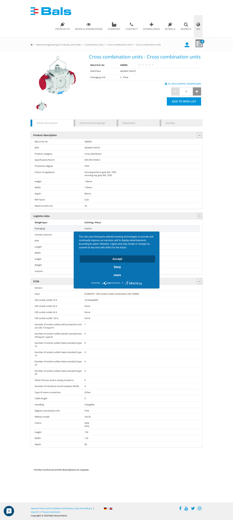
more (117, 275)
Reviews (170, 123)
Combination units (94, 44)
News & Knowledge (89, 28)
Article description (47, 123)
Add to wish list (184, 101)
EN (198, 28)
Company (114, 28)
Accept (117, 259)
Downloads (151, 28)
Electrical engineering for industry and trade (58, 44)
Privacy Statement (50, 511)
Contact (132, 28)
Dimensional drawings (92, 123)
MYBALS (170, 28)
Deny (117, 267)
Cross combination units (119, 44)
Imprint (35, 511)
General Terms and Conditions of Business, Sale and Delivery (61, 508)
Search (186, 28)
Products (62, 28)
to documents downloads (183, 83)
